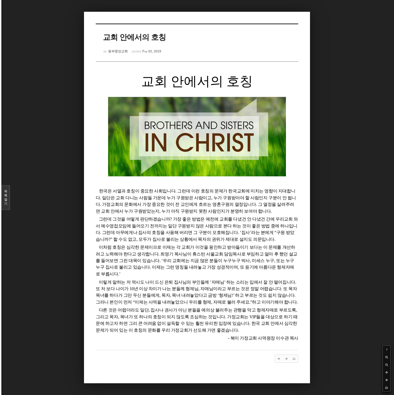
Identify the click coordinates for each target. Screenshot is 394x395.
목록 (5, 197)
